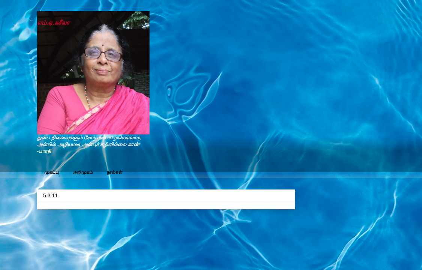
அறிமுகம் (83, 172)
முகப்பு (51, 172)
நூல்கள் (115, 172)
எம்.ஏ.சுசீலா (53, 22)
